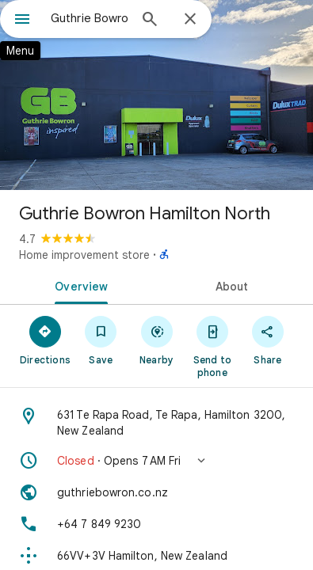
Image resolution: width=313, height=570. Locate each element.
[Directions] (45, 340)
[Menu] (22, 20)
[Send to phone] (212, 346)
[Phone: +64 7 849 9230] (156, 524)
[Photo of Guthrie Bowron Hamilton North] (156, 95)
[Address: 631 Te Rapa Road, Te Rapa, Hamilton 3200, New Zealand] (156, 423)
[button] (156, 461)
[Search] (150, 20)
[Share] (268, 340)
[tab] (78, 285)
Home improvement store (84, 255)
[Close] (190, 20)
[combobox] (89, 18)
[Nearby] (156, 340)
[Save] (100, 340)
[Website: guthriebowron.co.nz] (156, 492)
